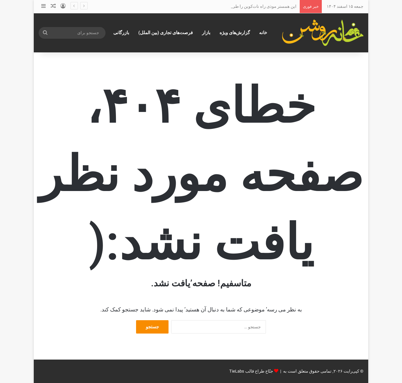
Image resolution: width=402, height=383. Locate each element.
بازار (206, 32)
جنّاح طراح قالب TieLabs (251, 371)
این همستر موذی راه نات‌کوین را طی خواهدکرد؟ (254, 6)
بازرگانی (121, 32)
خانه (263, 32)
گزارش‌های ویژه (235, 32)
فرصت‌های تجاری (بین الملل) (165, 32)
